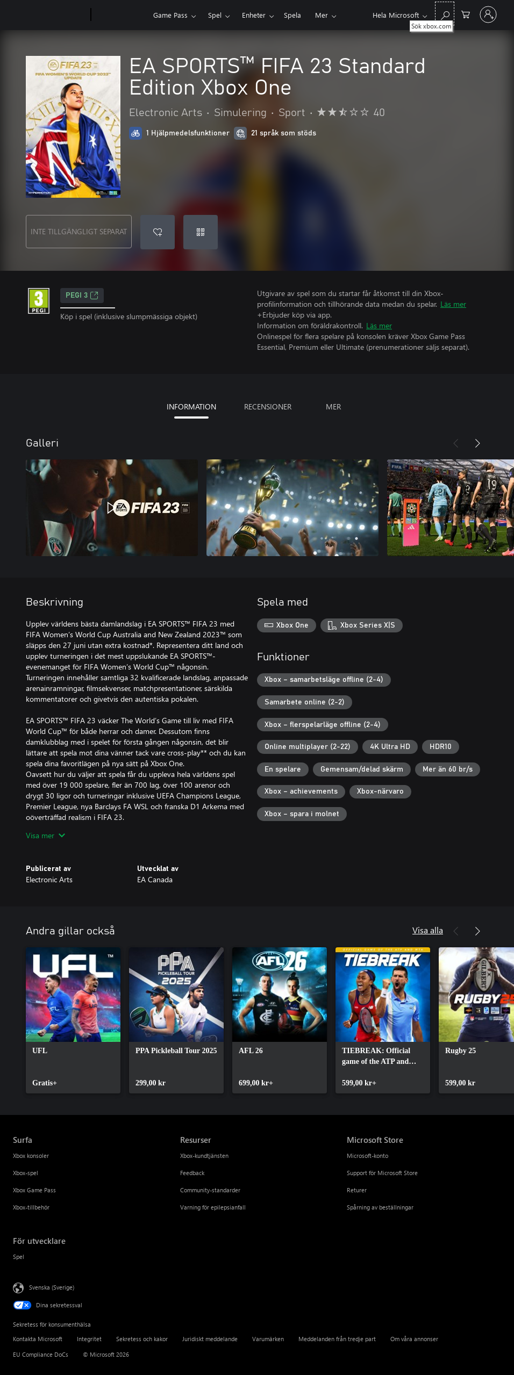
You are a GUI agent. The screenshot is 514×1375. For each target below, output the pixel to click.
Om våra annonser (414, 1338)
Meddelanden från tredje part (337, 1338)
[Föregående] (456, 443)
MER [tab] (333, 406)
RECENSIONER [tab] (267, 406)
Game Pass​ (170, 14)
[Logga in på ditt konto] (488, 14)
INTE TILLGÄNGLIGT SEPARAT (79, 231)
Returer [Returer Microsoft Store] (357, 1189)
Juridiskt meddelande (210, 1338)
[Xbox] (120, 15)
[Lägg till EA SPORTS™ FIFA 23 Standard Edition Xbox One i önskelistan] (157, 232)
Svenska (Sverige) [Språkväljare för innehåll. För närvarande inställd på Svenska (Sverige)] (51, 1287)
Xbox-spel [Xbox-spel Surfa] (25, 1172)
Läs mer (453, 304)
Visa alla (427, 929)
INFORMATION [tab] (191, 406)
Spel (215, 14)
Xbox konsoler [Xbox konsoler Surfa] (31, 1155)
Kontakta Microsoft (37, 1338)
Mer (321, 14)
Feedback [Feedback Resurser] (192, 1172)
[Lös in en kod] (200, 232)
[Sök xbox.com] (444, 14)
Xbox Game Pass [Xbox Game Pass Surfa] (34, 1189)
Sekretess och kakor (142, 1338)
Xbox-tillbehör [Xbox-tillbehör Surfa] (31, 1207)
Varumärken (268, 1338)
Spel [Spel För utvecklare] (18, 1256)
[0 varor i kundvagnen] (465, 13)
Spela (292, 14)
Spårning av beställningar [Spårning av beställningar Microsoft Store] (380, 1207)
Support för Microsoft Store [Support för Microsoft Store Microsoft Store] (382, 1172)
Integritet (89, 1338)
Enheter (254, 14)
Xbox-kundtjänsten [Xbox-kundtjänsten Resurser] (204, 1155)
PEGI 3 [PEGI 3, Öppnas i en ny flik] (82, 295)
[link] (73, 1020)
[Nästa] (477, 443)
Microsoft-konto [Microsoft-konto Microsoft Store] (367, 1155)
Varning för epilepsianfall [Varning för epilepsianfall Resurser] (213, 1207)
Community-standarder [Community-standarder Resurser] (210, 1189)
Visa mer (45, 835)
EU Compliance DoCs (40, 1354)
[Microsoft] (50, 15)
